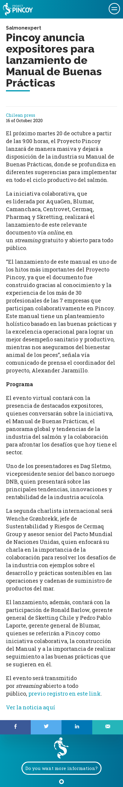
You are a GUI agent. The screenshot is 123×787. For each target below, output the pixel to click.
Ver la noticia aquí (30, 707)
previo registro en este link (64, 693)
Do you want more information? (61, 768)
